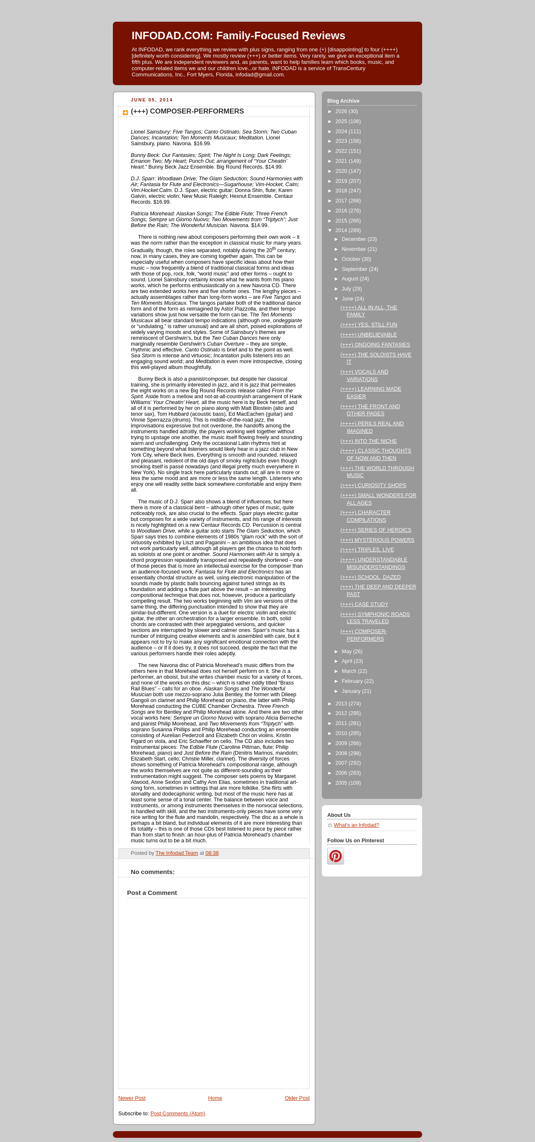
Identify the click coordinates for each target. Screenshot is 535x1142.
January (352, 691)
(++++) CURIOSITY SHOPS (373, 485)
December (355, 239)
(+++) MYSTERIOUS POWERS (378, 540)
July (347, 289)
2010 (342, 733)
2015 (342, 221)
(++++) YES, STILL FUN (369, 325)
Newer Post (131, 1098)
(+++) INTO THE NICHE (369, 441)
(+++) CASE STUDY (365, 604)
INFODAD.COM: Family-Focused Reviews (238, 35)
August (351, 279)
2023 (342, 141)
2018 (342, 191)
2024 (342, 131)
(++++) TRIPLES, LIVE (367, 550)
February (353, 681)
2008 (342, 753)
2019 (342, 181)
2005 (342, 783)
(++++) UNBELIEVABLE (369, 335)
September (355, 269)
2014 (342, 230)
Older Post (297, 1098)
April (348, 661)
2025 (342, 121)
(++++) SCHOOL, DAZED (371, 577)
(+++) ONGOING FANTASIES (375, 345)
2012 (342, 713)
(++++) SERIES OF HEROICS (376, 530)
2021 (342, 161)
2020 (342, 171)
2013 (342, 704)
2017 (342, 201)
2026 (342, 111)
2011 (342, 723)
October (352, 259)
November (355, 249)
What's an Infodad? (356, 825)
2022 (342, 151)
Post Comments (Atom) (177, 1114)
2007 (342, 763)
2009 (342, 743)
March (350, 671)
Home (215, 1098)
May (347, 651)
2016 (342, 211)
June (348, 299)
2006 (342, 773)
